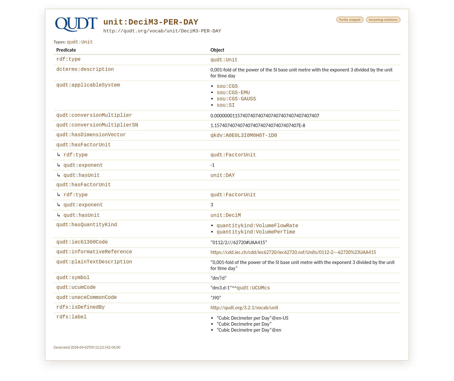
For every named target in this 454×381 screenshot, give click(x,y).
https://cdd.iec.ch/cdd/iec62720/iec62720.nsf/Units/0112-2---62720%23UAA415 (293, 268)
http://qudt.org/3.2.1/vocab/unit (244, 327)
